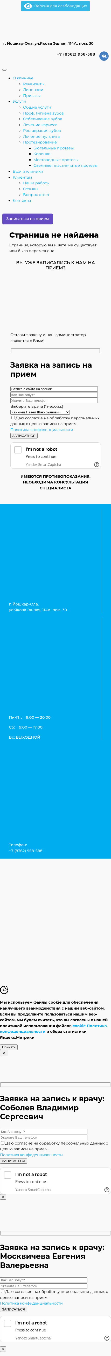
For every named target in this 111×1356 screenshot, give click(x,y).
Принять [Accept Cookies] (9, 1047)
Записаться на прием (27, 218)
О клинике (23, 78)
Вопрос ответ (36, 194)
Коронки (42, 153)
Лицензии (33, 89)
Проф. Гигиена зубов (43, 113)
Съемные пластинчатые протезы (65, 165)
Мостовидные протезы (55, 159)
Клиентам (22, 177)
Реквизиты (33, 84)
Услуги (19, 101)
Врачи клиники (28, 171)
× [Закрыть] (3, 1197)
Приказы (31, 95)
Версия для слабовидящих (55, 6)
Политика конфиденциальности (41, 429)
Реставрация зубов (42, 130)
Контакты (22, 200)
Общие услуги (37, 107)
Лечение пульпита (41, 136)
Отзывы (30, 189)
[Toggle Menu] (4, 70)
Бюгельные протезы (53, 148)
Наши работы (36, 183)
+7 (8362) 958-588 (75, 54)
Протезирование (40, 142)
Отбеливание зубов (42, 119)
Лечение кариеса (40, 125)
